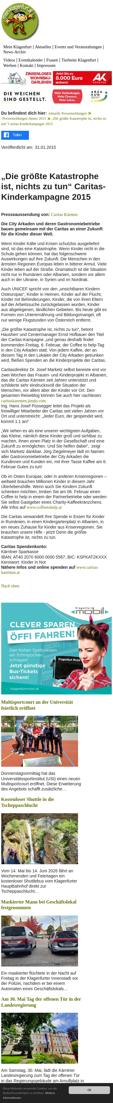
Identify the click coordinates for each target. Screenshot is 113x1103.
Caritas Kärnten (64, 214)
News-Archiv (14, 52)
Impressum (46, 65)
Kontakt (26, 65)
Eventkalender (30, 60)
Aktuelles (43, 47)
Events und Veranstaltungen (78, 47)
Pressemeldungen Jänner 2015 (24, 118)
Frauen (52, 60)
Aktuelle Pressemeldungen (67, 113)
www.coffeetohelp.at (44, 507)
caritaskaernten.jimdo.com (23, 401)
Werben (9, 65)
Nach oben (10, 586)
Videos (9, 60)
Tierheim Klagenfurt (78, 60)
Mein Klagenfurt (17, 47)
